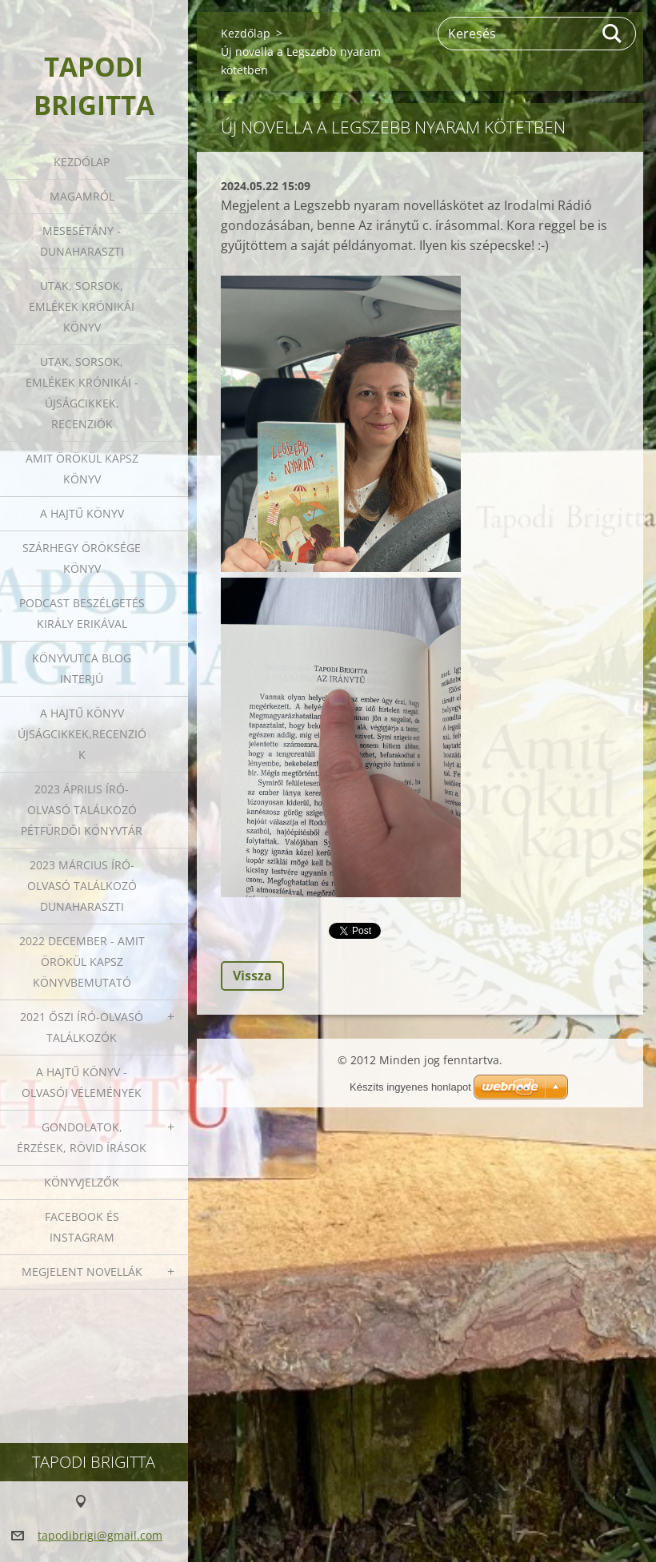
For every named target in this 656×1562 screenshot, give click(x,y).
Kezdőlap (82, 161)
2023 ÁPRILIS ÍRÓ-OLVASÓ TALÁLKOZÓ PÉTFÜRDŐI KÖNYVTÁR (81, 809)
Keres (612, 34)
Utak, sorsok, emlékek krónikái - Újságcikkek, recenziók (82, 392)
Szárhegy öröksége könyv (81, 558)
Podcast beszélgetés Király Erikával (82, 613)
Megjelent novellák (82, 1271)
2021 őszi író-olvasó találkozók (81, 1027)
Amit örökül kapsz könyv (82, 469)
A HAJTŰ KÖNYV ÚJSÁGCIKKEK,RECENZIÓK (82, 733)
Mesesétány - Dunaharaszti (82, 241)
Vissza (252, 975)
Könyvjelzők (81, 1182)
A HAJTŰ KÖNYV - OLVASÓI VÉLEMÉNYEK (82, 1082)
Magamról (82, 196)
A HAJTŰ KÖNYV (82, 513)
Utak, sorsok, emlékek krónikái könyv (81, 306)
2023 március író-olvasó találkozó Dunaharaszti (82, 885)
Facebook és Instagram (82, 1227)
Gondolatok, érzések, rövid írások (81, 1137)
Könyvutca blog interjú (81, 668)
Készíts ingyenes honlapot (410, 1087)
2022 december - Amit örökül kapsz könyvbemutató (82, 961)
